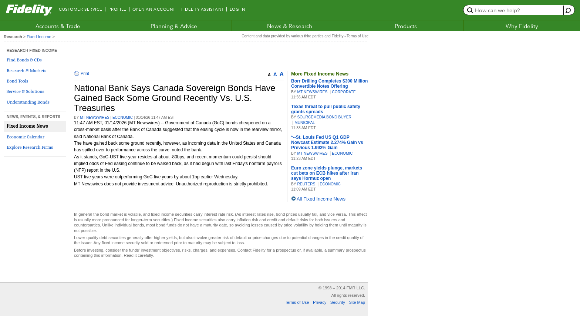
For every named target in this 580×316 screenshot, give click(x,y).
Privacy (319, 302)
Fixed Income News (27, 126)
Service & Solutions (25, 91)
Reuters (306, 184)
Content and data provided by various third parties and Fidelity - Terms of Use (305, 36)
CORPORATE (343, 92)
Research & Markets (26, 70)
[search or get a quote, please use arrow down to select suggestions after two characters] (514, 10)
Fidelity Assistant (202, 9)
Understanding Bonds (28, 102)
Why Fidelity (522, 26)
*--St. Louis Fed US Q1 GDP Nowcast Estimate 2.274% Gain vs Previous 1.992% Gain (327, 142)
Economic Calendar (25, 136)
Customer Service (80, 9)
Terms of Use (297, 302)
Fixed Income (39, 36)
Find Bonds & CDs (24, 60)
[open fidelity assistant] (567, 10)
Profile (117, 9)
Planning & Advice (174, 26)
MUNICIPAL (304, 123)
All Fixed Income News (321, 199)
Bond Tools (17, 81)
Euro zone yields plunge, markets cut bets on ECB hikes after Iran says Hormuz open (326, 173)
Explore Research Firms (30, 147)
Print (81, 73)
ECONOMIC (122, 117)
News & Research (289, 26)
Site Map (357, 302)
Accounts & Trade (58, 26)
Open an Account (153, 9)
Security (337, 302)
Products (406, 26)
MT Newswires (94, 117)
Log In (237, 9)
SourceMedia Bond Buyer (324, 117)
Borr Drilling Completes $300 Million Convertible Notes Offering (329, 83)
